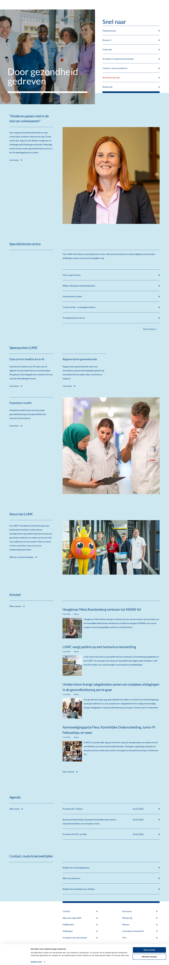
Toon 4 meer (149, 329)
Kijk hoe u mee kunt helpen (23, 557)
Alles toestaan (149, 948)
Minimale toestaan (149, 955)
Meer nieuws (16, 606)
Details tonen (36, 960)
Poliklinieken (80, 925)
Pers (139, 938)
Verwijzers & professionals (80, 938)
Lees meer (15, 159)
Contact (80, 912)
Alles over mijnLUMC (80, 918)
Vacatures (139, 912)
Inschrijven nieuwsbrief (139, 931)
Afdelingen (80, 931)
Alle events (16, 808)
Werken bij (139, 918)
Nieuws (139, 925)
